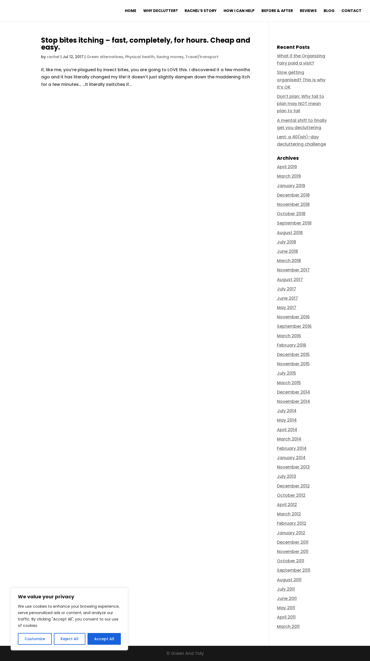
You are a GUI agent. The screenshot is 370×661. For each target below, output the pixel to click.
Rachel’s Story (201, 11)
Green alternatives (105, 56)
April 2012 (287, 505)
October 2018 (291, 214)
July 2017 (286, 289)
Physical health (139, 56)
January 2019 (291, 186)
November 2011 (292, 551)
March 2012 (289, 514)
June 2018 (287, 251)
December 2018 (293, 195)
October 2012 (291, 495)
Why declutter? (160, 11)
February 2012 (291, 523)
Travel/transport (201, 56)
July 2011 (286, 589)
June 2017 (287, 298)
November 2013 (293, 467)
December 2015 (293, 354)
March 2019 (289, 176)
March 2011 (288, 626)
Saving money (170, 56)
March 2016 (289, 336)
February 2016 (291, 345)
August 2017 (290, 280)
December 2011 (292, 542)
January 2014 (291, 458)
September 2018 (294, 223)
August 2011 (289, 580)
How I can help (239, 11)
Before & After (277, 11)
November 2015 (293, 364)
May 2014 (287, 420)
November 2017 (293, 270)
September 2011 (293, 570)
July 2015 (286, 373)
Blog (329, 11)
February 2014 (292, 448)
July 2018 (286, 242)
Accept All (104, 639)
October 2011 (290, 561)
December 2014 (293, 392)
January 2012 (291, 533)
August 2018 (290, 233)
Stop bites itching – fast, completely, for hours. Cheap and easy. (145, 43)
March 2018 (289, 261)
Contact (351, 11)
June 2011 (287, 598)
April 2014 (287, 430)
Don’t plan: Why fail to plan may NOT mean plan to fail (300, 103)
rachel (53, 56)
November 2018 (293, 204)
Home (130, 11)
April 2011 (286, 617)
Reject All (69, 639)
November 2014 (293, 401)
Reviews (308, 11)
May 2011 (286, 608)
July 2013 (286, 476)
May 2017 (286, 308)
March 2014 (289, 439)
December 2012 (293, 486)
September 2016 (294, 326)
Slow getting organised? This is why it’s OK (301, 79)
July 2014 (286, 411)
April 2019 (287, 167)
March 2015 (289, 383)
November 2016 (293, 317)
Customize (35, 639)
